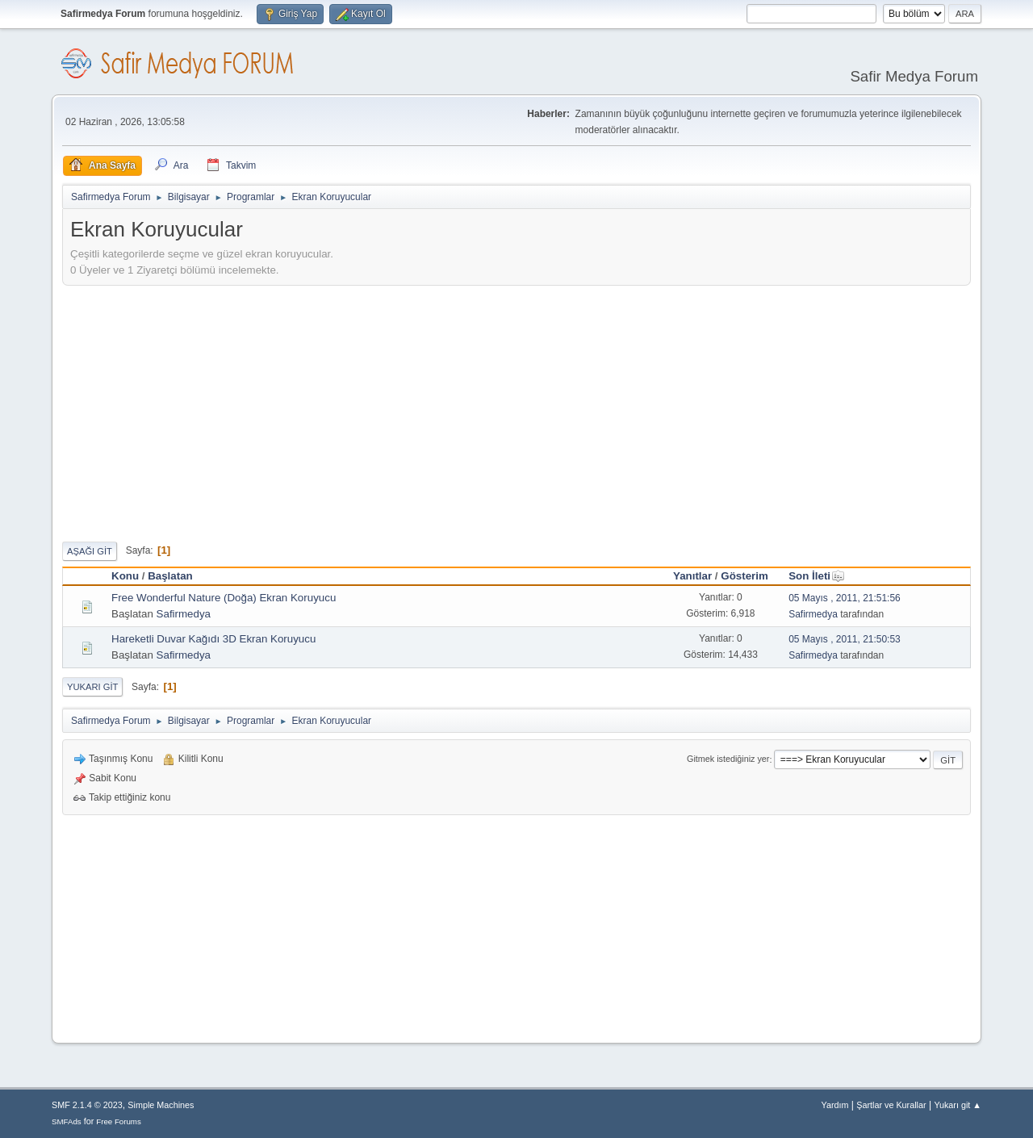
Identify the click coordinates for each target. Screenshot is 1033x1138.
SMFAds (67, 1121)
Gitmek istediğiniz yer (728, 759)
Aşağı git (89, 551)
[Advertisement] (516, 411)
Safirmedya (184, 614)
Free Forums (118, 1121)
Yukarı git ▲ (957, 1105)
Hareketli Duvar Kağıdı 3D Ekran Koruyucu (213, 639)
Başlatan (170, 576)
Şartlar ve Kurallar (891, 1105)
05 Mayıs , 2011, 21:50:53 (844, 639)
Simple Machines (161, 1105)
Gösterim (744, 576)
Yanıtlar (692, 576)
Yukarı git (92, 687)
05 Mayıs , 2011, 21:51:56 (844, 598)
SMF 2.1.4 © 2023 (87, 1105)
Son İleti (816, 576)
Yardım (835, 1105)
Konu (125, 576)
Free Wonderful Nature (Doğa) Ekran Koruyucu (223, 598)
